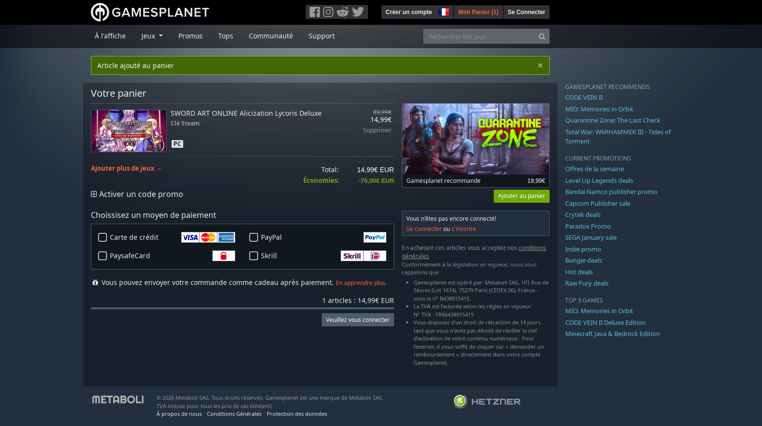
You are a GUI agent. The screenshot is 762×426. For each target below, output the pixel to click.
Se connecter (424, 228)
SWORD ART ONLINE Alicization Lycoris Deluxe (246, 113)
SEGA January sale (591, 237)
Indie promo (583, 249)
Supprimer (377, 130)
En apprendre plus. (361, 282)
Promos (190, 35)
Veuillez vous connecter (358, 320)
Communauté (271, 35)
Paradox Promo (588, 226)
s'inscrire (463, 228)
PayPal (323, 237)
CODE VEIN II (584, 97)
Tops (225, 35)
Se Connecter (526, 12)
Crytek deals (583, 214)
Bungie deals (583, 260)
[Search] (542, 36)
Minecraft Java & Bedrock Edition (612, 333)
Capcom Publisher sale (597, 203)
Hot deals (579, 271)
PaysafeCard (172, 255)
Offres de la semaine (594, 168)
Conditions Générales (234, 413)
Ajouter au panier (521, 196)
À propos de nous (179, 413)
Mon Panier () (478, 12)
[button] (442, 11)
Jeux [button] (149, 35)
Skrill (323, 255)
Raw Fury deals (586, 283)
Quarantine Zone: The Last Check (612, 120)
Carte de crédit (172, 237)
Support (322, 35)
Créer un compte (409, 12)
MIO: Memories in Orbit (599, 109)
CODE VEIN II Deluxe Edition (605, 322)
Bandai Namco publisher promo (611, 191)
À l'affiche (110, 35)
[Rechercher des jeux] (479, 36)
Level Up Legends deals (599, 180)
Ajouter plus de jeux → (126, 168)
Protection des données (297, 413)
